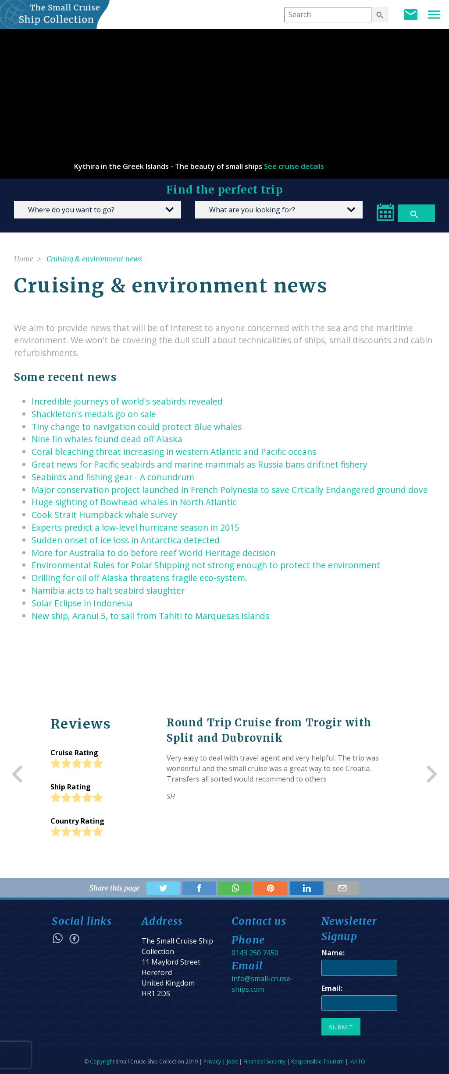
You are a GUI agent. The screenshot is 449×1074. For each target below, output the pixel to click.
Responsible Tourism (317, 1061)
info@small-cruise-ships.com (262, 984)
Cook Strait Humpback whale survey (104, 515)
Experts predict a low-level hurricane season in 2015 (135, 527)
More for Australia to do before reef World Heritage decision (153, 553)
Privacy (212, 1061)
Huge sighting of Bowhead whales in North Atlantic (134, 502)
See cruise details (294, 166)
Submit (341, 1027)
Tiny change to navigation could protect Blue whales (137, 427)
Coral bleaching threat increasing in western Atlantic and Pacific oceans (174, 452)
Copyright (102, 1061)
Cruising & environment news (94, 258)
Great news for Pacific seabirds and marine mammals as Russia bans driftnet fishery (199, 464)
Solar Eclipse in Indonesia (82, 603)
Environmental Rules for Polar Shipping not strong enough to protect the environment (206, 565)
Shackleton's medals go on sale (94, 414)
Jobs (232, 1061)
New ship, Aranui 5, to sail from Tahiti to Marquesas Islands (150, 616)
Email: (331, 988)
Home (23, 258)
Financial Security (264, 1061)
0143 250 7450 (255, 953)
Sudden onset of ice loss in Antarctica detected (126, 540)
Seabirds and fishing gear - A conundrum (113, 477)
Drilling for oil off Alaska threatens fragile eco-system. (139, 578)
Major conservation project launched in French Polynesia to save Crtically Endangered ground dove (230, 490)
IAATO (357, 1061)
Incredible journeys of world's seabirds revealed (127, 401)
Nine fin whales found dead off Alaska (107, 439)
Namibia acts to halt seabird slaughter (108, 590)
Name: (333, 953)
